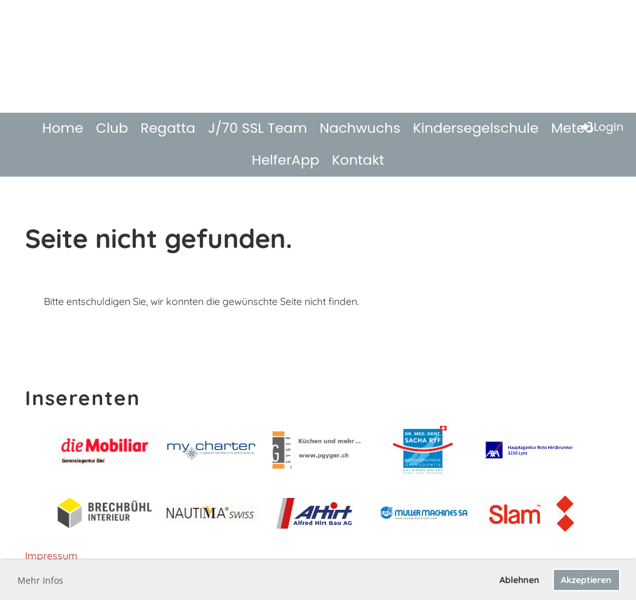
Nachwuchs (360, 128)
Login (601, 127)
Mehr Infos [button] (40, 580)
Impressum (51, 555)
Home (62, 128)
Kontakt (358, 160)
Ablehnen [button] (519, 580)
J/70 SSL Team (257, 128)
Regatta (167, 128)
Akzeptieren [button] (586, 580)
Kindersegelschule (476, 128)
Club (112, 128)
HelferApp (286, 160)
